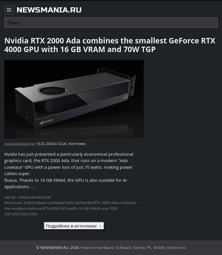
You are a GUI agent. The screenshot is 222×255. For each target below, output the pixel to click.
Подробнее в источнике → (74, 226)
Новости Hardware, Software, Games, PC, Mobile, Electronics (133, 247)
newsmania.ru (49, 10)
